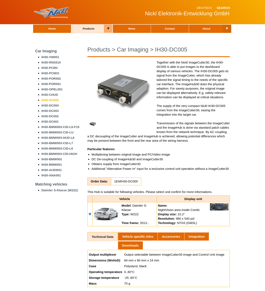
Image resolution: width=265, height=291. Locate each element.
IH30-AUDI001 (51, 170)
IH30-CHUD (49, 94)
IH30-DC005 (50, 100)
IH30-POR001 (51, 84)
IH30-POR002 (51, 78)
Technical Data (102, 236)
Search (223, 8)
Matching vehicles (51, 184)
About (206, 28)
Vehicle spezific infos (137, 236)
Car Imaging (46, 51)
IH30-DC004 (50, 105)
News (131, 28)
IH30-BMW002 (51, 159)
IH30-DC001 (50, 121)
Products (88, 28)
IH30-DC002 (50, 116)
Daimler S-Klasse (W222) (59, 190)
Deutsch (204, 8)
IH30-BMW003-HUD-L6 (57, 137)
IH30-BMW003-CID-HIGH (59, 154)
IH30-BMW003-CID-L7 (57, 143)
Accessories (171, 236)
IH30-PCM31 (50, 73)
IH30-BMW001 (51, 164)
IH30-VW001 (50, 57)
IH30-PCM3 (49, 67)
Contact (170, 28)
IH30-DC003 (50, 111)
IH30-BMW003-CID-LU (57, 132)
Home (52, 28)
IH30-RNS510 (51, 62)
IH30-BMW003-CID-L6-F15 (60, 127)
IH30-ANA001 (51, 175)
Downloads (130, 245)
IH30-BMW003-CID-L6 (57, 148)
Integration (197, 236)
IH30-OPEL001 (52, 89)
